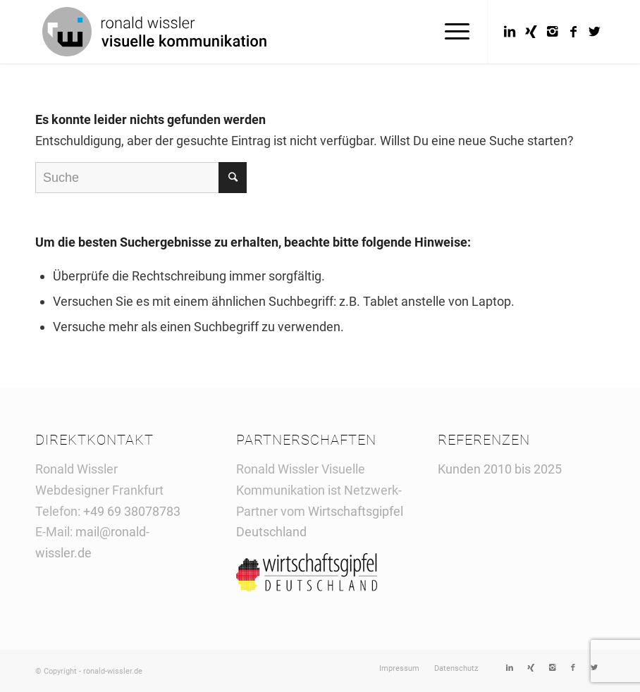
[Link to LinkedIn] (509, 31)
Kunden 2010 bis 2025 (500, 469)
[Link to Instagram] (551, 31)
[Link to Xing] (530, 31)
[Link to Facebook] (573, 31)
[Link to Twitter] (594, 31)
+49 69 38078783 (131, 511)
